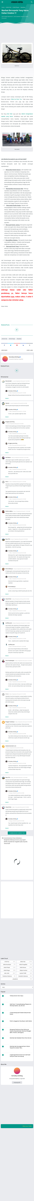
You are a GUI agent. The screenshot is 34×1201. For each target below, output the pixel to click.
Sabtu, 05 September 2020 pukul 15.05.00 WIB (21, 491)
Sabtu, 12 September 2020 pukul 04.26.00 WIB (18, 503)
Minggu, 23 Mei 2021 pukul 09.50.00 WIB (17, 889)
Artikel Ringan (13, 364)
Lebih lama (30, 375)
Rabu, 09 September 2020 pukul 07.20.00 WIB (15, 715)
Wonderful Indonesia (23, 1046)
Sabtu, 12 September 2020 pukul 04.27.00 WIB (18, 534)
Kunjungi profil (17, 1153)
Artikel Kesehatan (7, 1034)
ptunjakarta (15, 1048)
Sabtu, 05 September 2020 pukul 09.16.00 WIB (18, 464)
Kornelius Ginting (14, 382)
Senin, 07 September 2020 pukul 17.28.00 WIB (23, 547)
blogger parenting (10, 450)
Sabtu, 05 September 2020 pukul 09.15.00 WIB (18, 418)
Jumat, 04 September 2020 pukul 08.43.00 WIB (20, 431)
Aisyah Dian (8, 645)
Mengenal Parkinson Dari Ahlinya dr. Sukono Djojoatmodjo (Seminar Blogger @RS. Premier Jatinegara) (20, 1101)
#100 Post (6, 1031)
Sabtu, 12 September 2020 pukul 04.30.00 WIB (18, 593)
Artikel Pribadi (7, 1037)
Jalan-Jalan (6, 1042)
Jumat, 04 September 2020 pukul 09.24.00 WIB (16, 452)
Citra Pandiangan (10, 713)
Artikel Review (23, 1037)
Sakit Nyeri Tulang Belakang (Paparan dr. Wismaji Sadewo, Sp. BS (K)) (20, 1075)
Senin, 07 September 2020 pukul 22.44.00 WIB (21, 577)
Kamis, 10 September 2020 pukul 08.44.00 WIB (16, 811)
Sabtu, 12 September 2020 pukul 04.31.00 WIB (18, 657)
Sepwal (7, 431)
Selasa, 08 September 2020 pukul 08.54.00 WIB (22, 645)
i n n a (7, 751)
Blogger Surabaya (10, 780)
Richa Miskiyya (9, 610)
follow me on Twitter (27, 1196)
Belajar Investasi (23, 1040)
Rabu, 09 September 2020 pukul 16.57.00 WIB (18, 751)
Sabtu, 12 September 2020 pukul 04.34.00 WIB (18, 794)
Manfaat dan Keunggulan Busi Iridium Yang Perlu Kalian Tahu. (20, 1117)
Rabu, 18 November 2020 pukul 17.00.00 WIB (20, 842)
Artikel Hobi (4, 364)
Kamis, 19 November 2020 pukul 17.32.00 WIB (18, 698)
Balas (7, 426)
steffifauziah (9, 670)
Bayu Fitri (8, 577)
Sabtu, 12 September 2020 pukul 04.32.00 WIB (18, 737)
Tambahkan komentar (17, 901)
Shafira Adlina (9, 547)
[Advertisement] (17, 29)
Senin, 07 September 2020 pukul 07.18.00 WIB (19, 516)
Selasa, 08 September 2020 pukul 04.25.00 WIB (16, 612)
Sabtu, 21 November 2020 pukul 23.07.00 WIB (22, 874)
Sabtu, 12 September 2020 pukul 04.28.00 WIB (18, 561)
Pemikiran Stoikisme (7, 1046)
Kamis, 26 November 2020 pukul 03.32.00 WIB (18, 632)
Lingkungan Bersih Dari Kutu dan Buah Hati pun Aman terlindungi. (20, 1125)
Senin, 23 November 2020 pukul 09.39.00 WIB (18, 476)
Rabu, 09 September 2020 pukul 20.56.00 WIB (15, 782)
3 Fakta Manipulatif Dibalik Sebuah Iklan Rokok (20, 1083)
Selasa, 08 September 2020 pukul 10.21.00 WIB (16, 672)
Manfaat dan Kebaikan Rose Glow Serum (20, 1108)
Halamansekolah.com (11, 809)
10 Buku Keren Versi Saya (16, 1066)
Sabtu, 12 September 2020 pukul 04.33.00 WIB (18, 766)
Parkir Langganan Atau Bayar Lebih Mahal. (21, 1091)
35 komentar (4, 18)
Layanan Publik (23, 1042)
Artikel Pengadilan (23, 1034)
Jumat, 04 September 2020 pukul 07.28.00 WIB (22, 406)
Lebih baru (4, 375)
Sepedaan (20, 364)
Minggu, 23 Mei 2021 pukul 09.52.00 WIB (17, 860)
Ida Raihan (8, 491)
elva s (7, 516)
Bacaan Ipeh (8, 406)
